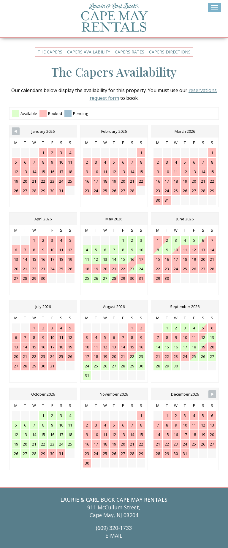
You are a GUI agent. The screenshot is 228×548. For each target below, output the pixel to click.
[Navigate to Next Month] (212, 394)
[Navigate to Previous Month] (16, 131)
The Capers (50, 52)
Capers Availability (88, 52)
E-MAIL (113, 535)
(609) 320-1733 (114, 527)
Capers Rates (129, 52)
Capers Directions (170, 52)
